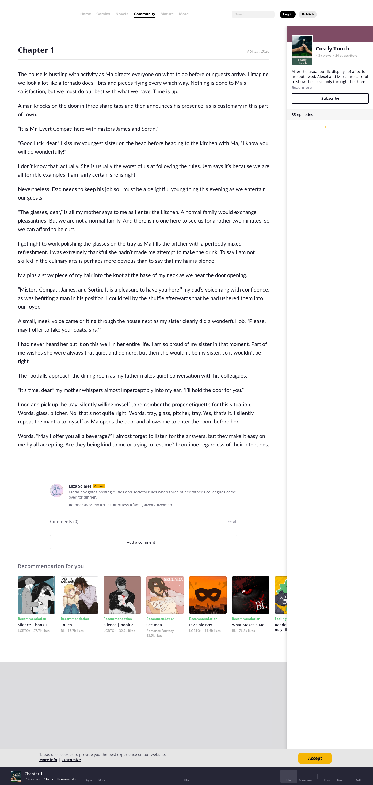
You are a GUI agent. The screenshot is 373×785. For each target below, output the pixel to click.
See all (231, 521)
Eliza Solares (80, 486)
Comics (103, 13)
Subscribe (330, 98)
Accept (315, 758)
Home (85, 13)
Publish (308, 14)
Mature (167, 13)
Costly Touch (332, 48)
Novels (122, 13)
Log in (287, 14)
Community (144, 13)
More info (48, 759)
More (185, 13)
